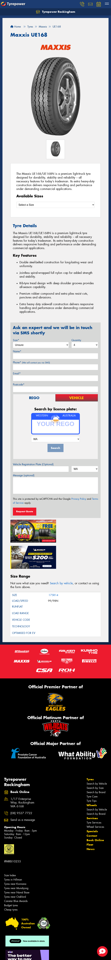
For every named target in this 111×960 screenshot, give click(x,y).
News (91, 822)
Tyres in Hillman (13, 852)
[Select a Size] (55, 205)
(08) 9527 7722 (21, 786)
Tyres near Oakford (15, 869)
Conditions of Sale (43, 954)
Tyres (90, 752)
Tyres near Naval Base (16, 865)
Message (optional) (23, 475)
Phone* (31, 362)
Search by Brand (96, 765)
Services (92, 791)
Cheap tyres (10, 882)
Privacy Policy (78, 499)
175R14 (53, 568)
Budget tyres (11, 878)
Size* (16, 340)
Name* (17, 351)
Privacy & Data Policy (23, 954)
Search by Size (95, 760)
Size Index (10, 848)
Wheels (92, 778)
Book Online (95, 813)
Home (15, 26)
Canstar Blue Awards (16, 874)
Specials (92, 804)
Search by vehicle (61, 556)
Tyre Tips (91, 773)
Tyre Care (92, 769)
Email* (17, 373)
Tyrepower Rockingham (55, 12)
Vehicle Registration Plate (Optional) (33, 464)
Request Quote (24, 511)
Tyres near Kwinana (15, 856)
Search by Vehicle (97, 756)
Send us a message (22, 793)
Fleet (90, 817)
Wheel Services (95, 799)
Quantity (76, 340)
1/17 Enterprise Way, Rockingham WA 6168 (22, 775)
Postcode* (18, 384)
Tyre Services (94, 795)
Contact (92, 808)
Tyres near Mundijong (16, 861)
